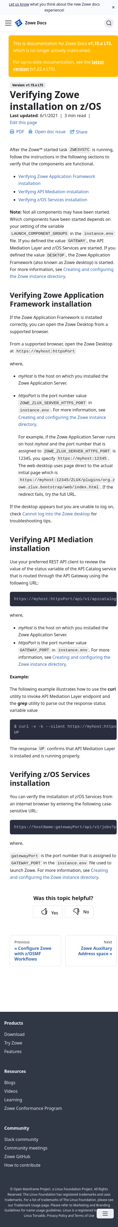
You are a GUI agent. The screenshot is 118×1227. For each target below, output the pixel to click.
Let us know (19, 4)
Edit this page (23, 122)
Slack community (21, 1139)
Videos (11, 1091)
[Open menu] (105, 1213)
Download (14, 1034)
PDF (17, 132)
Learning (13, 1100)
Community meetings (26, 1148)
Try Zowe (13, 1043)
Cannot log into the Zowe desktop (56, 514)
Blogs (9, 1082)
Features (13, 1051)
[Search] (109, 23)
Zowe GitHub (17, 1156)
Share (82, 132)
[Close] (113, 7)
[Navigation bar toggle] (8, 23)
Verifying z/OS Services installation (52, 200)
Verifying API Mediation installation (53, 192)
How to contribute (22, 1165)
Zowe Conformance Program (33, 1108)
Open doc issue (46, 132)
